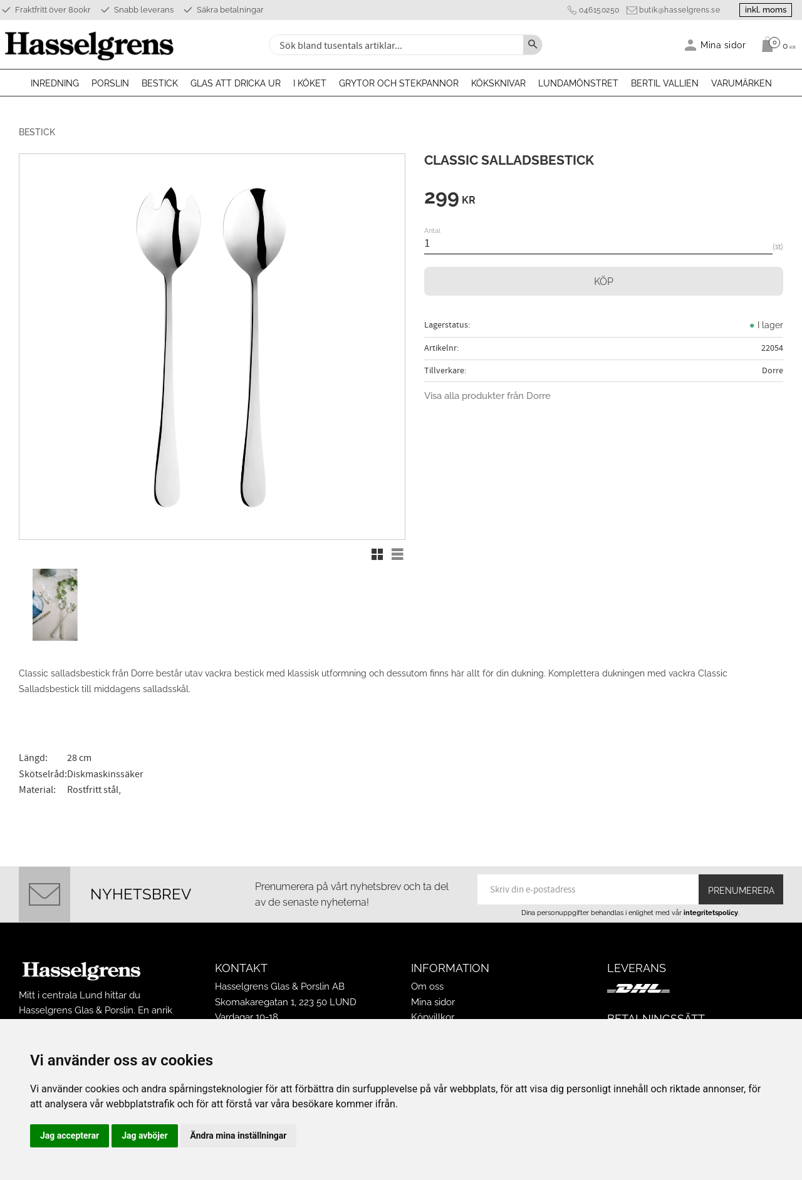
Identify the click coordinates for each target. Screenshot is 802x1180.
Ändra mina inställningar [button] (238, 1136)
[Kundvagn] (775, 44)
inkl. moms (765, 9)
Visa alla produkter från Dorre (487, 395)
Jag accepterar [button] (69, 1136)
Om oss (427, 986)
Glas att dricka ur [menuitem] (235, 83)
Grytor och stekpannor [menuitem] (399, 83)
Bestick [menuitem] (160, 83)
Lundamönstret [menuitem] (578, 83)
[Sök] (532, 44)
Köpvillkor (432, 1017)
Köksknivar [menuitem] (498, 83)
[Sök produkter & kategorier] (394, 44)
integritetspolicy (711, 912)
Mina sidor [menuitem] (723, 44)
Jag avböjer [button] (144, 1136)
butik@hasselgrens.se (679, 10)
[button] (377, 554)
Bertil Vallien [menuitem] (665, 83)
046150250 (599, 10)
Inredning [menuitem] (55, 83)
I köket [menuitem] (309, 83)
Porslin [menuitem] (110, 83)
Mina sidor (433, 1002)
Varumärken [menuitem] (741, 83)
